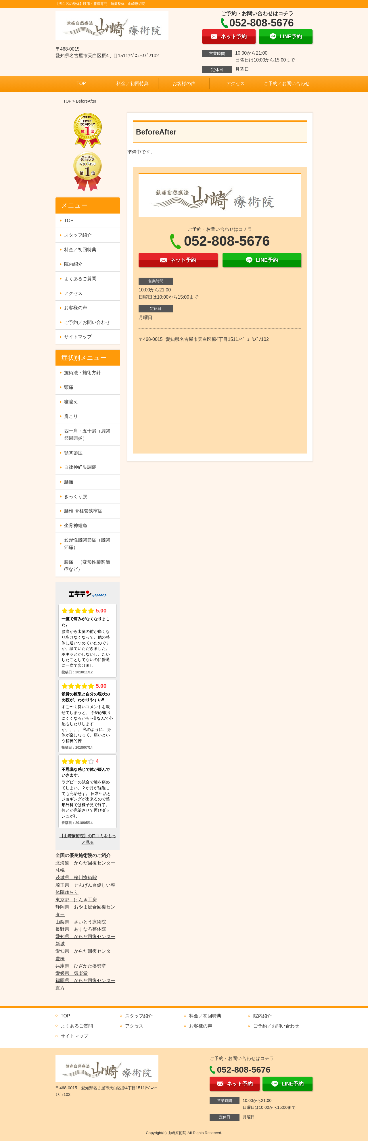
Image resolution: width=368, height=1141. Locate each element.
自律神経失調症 (80, 467)
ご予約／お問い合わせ (287, 83)
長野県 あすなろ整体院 (80, 929)
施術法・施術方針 (82, 372)
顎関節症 (73, 452)
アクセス (235, 83)
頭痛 (68, 387)
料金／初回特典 (132, 83)
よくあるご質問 (80, 278)
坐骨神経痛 (75, 525)
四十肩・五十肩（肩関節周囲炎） (87, 435)
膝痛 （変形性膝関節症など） (87, 566)
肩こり (71, 416)
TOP (81, 83)
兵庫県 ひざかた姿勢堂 (80, 965)
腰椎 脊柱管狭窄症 (83, 510)
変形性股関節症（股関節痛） (87, 543)
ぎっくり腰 (75, 496)
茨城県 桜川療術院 (76, 877)
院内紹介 (73, 264)
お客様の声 (183, 83)
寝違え (71, 401)
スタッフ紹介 (78, 235)
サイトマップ (78, 336)
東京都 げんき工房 (76, 899)
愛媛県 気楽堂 (71, 973)
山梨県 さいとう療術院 (80, 921)
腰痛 (68, 481)
